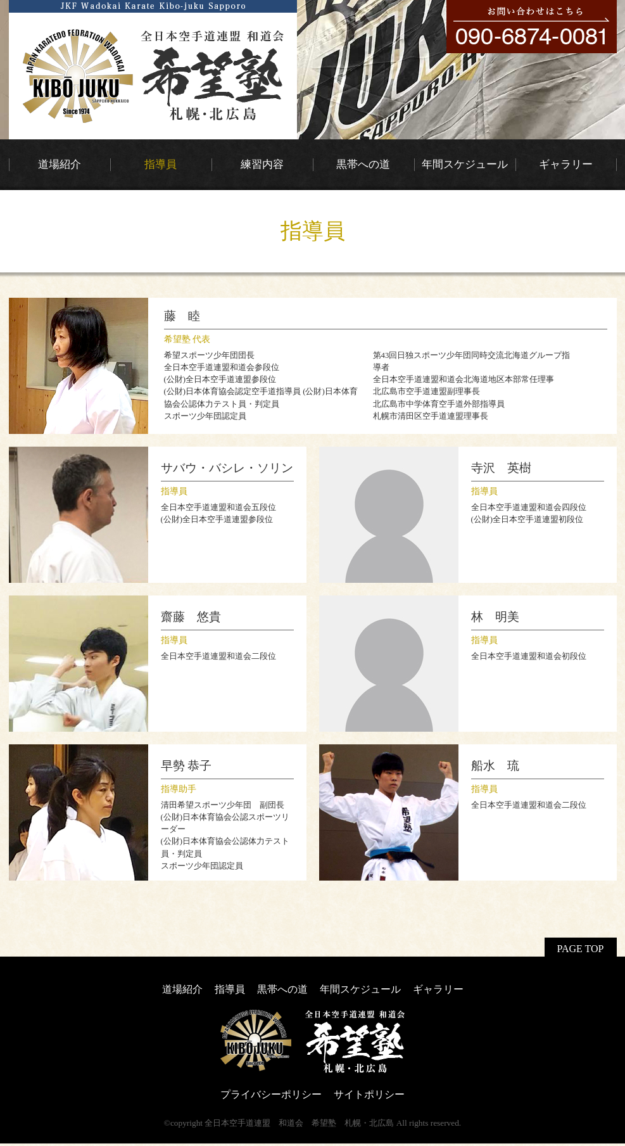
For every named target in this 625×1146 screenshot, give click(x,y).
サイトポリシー (369, 1094)
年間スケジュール (360, 989)
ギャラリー (438, 989)
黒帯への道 (282, 989)
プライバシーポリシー (271, 1094)
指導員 (230, 989)
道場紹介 (182, 989)
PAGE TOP (580, 948)
